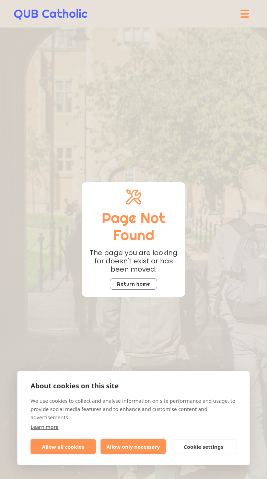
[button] (244, 13)
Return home (133, 284)
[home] (51, 14)
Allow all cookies (63, 446)
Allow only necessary (133, 446)
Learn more (45, 426)
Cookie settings (203, 446)
